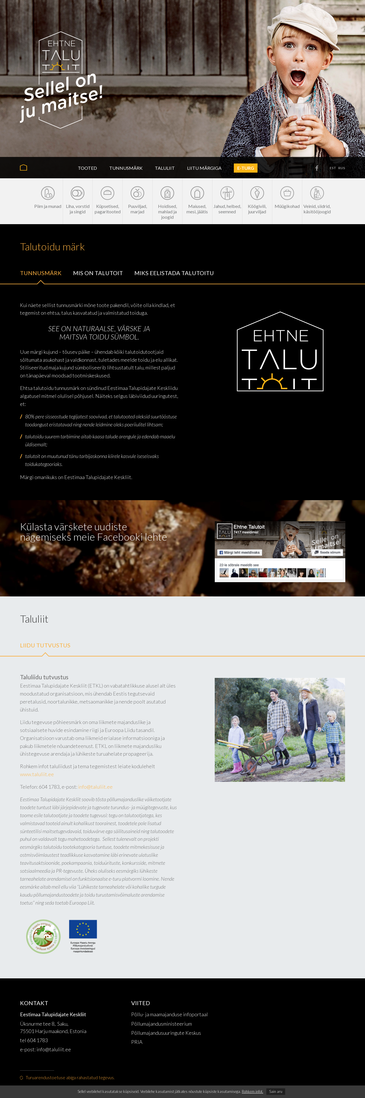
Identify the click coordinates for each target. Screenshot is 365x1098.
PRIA (137, 1042)
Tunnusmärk (126, 168)
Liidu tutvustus (45, 645)
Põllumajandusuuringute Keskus (166, 1033)
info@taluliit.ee (95, 787)
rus (341, 168)
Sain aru (275, 1091)
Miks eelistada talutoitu (174, 272)
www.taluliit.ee (37, 774)
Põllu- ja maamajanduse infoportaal (169, 1014)
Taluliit (165, 168)
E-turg (245, 168)
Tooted (87, 168)
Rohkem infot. (252, 1091)
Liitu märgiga (204, 168)
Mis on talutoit (98, 272)
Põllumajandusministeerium (161, 1024)
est (333, 168)
